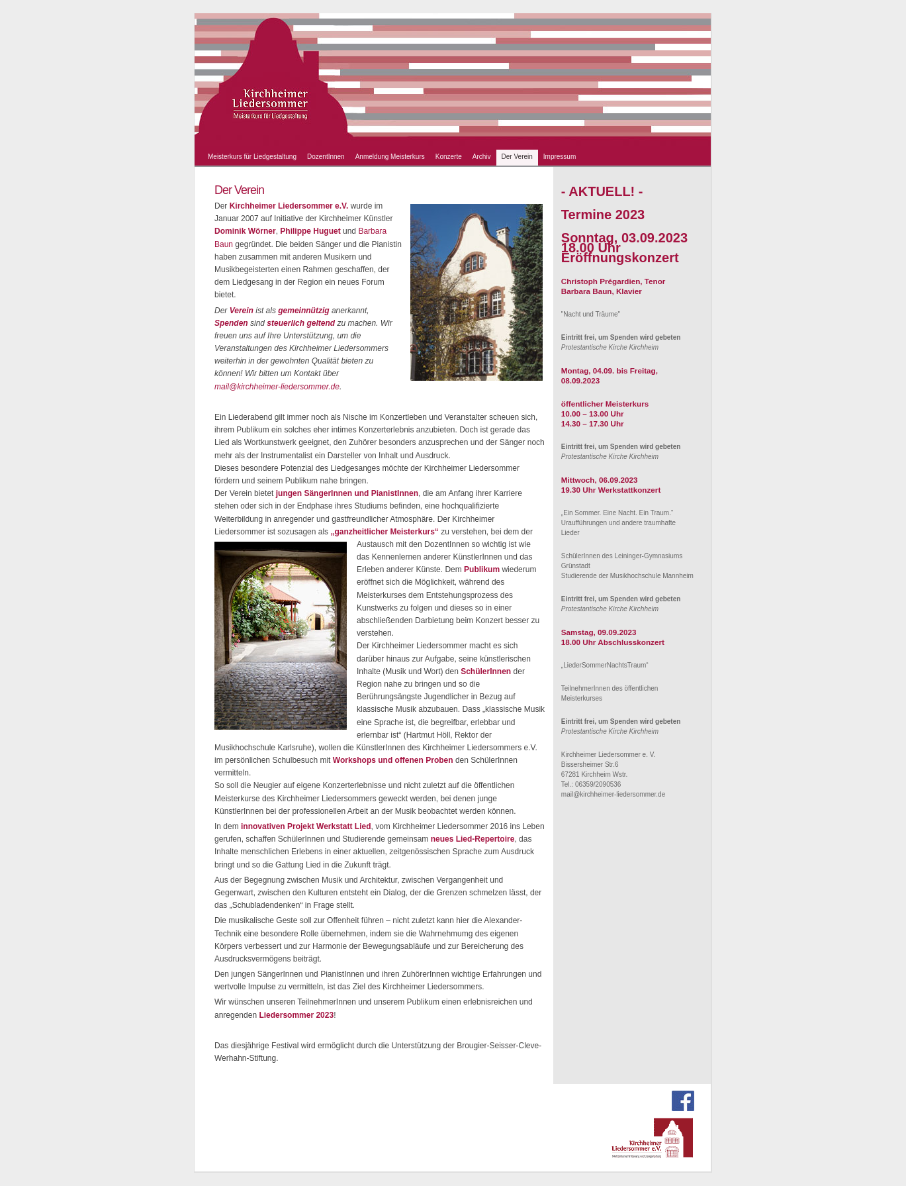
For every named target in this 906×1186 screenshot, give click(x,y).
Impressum (559, 156)
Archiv (482, 156)
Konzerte (448, 156)
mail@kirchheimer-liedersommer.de (277, 386)
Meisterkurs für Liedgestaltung (252, 156)
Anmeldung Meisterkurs (390, 156)
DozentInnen (326, 156)
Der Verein (517, 156)
